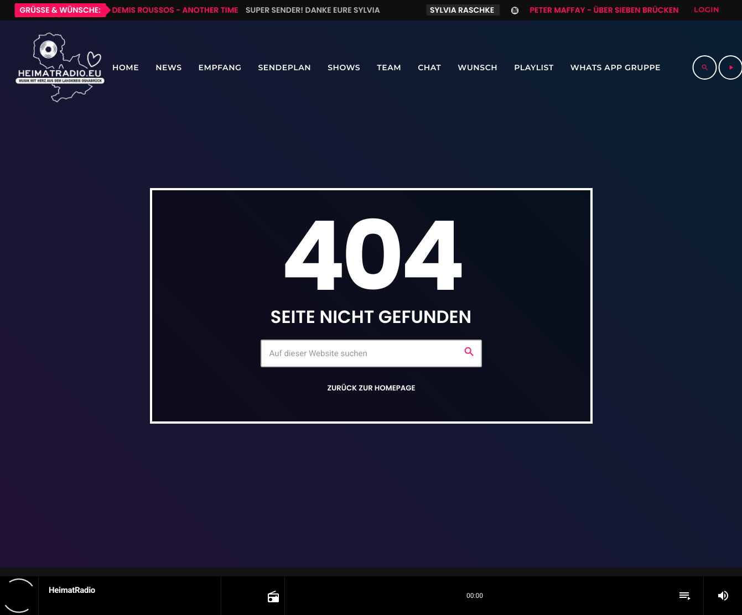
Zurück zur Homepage (371, 388)
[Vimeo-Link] (59, 67)
